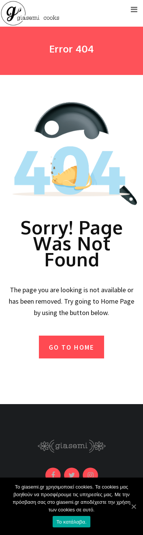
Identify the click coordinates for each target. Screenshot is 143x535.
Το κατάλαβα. (71, 522)
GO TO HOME (71, 347)
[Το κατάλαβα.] (133, 506)
